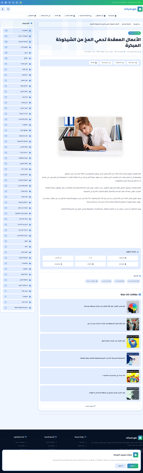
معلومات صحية (92, 281)
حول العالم (23, 460)
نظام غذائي (22, 446)
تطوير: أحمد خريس (45, 470)
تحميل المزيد (90, 406)
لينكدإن (90, 264)
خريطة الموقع (81, 460)
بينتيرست (58, 264)
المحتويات (119, 63)
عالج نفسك (106, 281)
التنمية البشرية (134, 33)
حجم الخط (133, 63)
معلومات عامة (21, 456)
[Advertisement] (90, 85)
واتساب (58, 258)
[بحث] (8, 9)
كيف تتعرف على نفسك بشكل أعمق (113, 341)
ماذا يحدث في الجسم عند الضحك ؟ (113, 375)
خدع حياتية (53, 460)
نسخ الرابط (106, 63)
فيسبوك (122, 258)
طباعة (94, 63)
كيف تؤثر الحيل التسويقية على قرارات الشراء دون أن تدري (106, 323)
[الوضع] (3, 9)
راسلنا (83, 449)
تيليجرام (122, 264)
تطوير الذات (119, 281)
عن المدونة (82, 446)
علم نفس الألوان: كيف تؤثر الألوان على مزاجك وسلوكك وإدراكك (104, 306)
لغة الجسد (52, 456)
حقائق (24, 453)
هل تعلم (23, 449)
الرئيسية (83, 442)
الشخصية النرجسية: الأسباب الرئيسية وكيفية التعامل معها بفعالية (102, 358)
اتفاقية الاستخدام (80, 456)
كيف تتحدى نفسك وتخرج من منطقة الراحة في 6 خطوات (107, 393)
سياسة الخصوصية (80, 453)
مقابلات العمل (51, 453)
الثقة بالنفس (52, 449)
